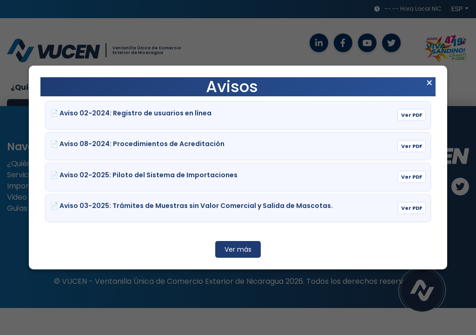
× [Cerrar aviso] (429, 83)
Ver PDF (411, 115)
